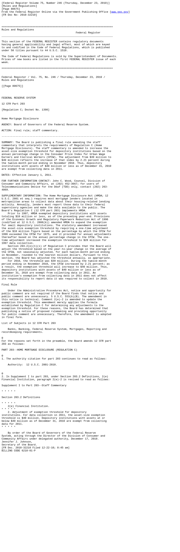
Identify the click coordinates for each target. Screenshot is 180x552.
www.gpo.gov (119, 14)
